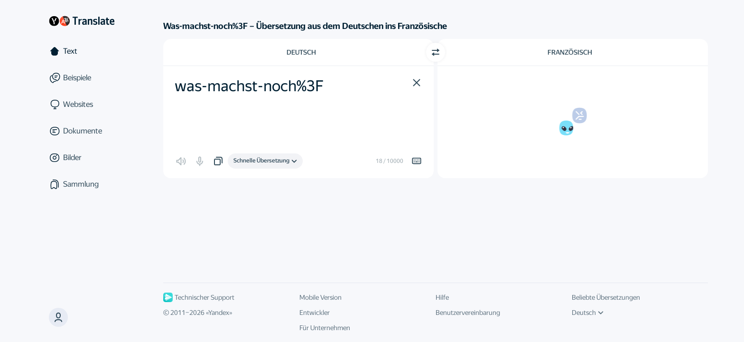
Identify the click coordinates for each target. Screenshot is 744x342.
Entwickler (314, 312)
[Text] (81, 51)
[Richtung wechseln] (435, 52)
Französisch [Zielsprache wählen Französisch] (570, 52)
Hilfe (442, 297)
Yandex (218, 312)
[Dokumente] (81, 131)
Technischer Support (198, 297)
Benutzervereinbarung (468, 312)
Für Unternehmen (324, 328)
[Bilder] (81, 157)
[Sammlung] (81, 184)
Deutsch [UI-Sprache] (588, 312)
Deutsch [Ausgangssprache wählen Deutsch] (301, 52)
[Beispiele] (81, 77)
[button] (58, 317)
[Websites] (81, 104)
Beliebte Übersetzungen (606, 297)
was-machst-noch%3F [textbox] (249, 86)
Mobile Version (320, 297)
